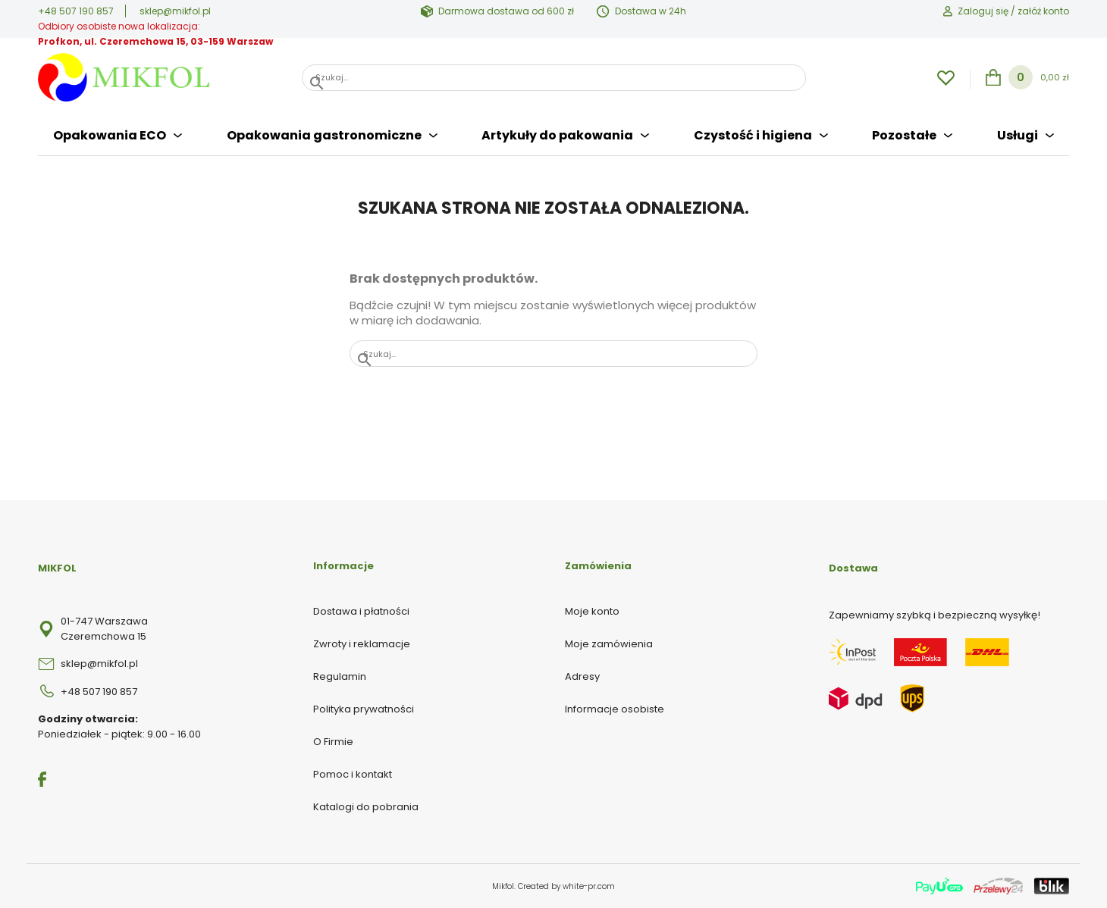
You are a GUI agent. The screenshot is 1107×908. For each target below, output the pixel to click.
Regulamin (339, 676)
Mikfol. (505, 886)
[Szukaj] (554, 77)
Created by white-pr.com (566, 886)
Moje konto (592, 611)
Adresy (582, 676)
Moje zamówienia (609, 644)
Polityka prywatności (363, 709)
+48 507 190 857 (76, 11)
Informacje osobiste (614, 709)
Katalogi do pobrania (366, 807)
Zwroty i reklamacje (361, 644)
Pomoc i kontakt (352, 774)
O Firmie (333, 741)
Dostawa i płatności (361, 611)
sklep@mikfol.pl (175, 11)
